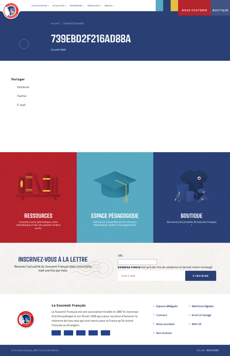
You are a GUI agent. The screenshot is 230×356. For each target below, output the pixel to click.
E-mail (18, 105)
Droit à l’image (201, 315)
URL (120, 255)
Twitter (19, 96)
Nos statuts (164, 333)
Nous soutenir (165, 324)
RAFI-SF (197, 324)
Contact (161, 315)
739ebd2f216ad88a (73, 23)
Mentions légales (203, 306)
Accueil (55, 23)
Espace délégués (167, 306)
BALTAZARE (212, 350)
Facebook (20, 87)
